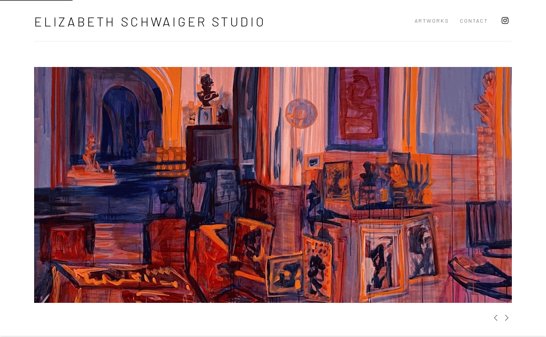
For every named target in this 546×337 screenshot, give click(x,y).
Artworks (432, 20)
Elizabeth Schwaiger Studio (150, 21)
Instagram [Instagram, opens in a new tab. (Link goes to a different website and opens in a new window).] (505, 21)
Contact (474, 20)
